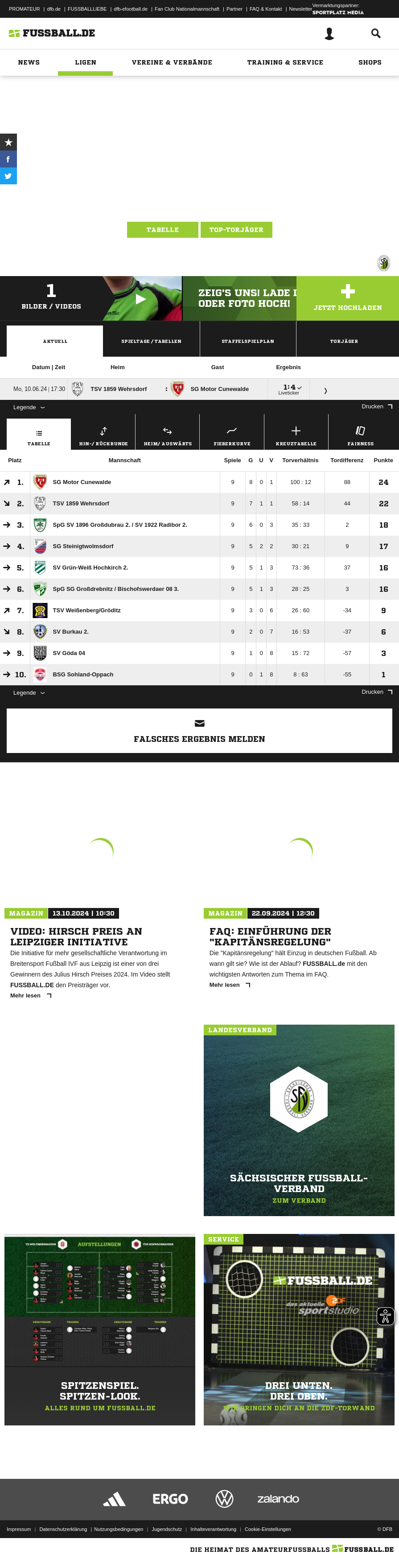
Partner (234, 9)
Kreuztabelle (296, 435)
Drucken (377, 406)
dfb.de (54, 9)
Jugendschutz (167, 1529)
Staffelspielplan (248, 341)
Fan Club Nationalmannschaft (187, 9)
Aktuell (55, 341)
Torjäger (344, 341)
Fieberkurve (231, 435)
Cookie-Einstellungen (268, 1529)
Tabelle (163, 230)
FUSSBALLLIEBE (87, 9)
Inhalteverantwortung (213, 1529)
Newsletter (301, 9)
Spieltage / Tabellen (151, 341)
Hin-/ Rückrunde (103, 435)
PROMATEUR (24, 9)
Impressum (19, 1529)
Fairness (360, 435)
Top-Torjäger (236, 230)
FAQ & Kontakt (266, 9)
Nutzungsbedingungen (118, 1529)
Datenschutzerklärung (63, 1529)
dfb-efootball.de (131, 9)
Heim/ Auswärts (167, 435)
